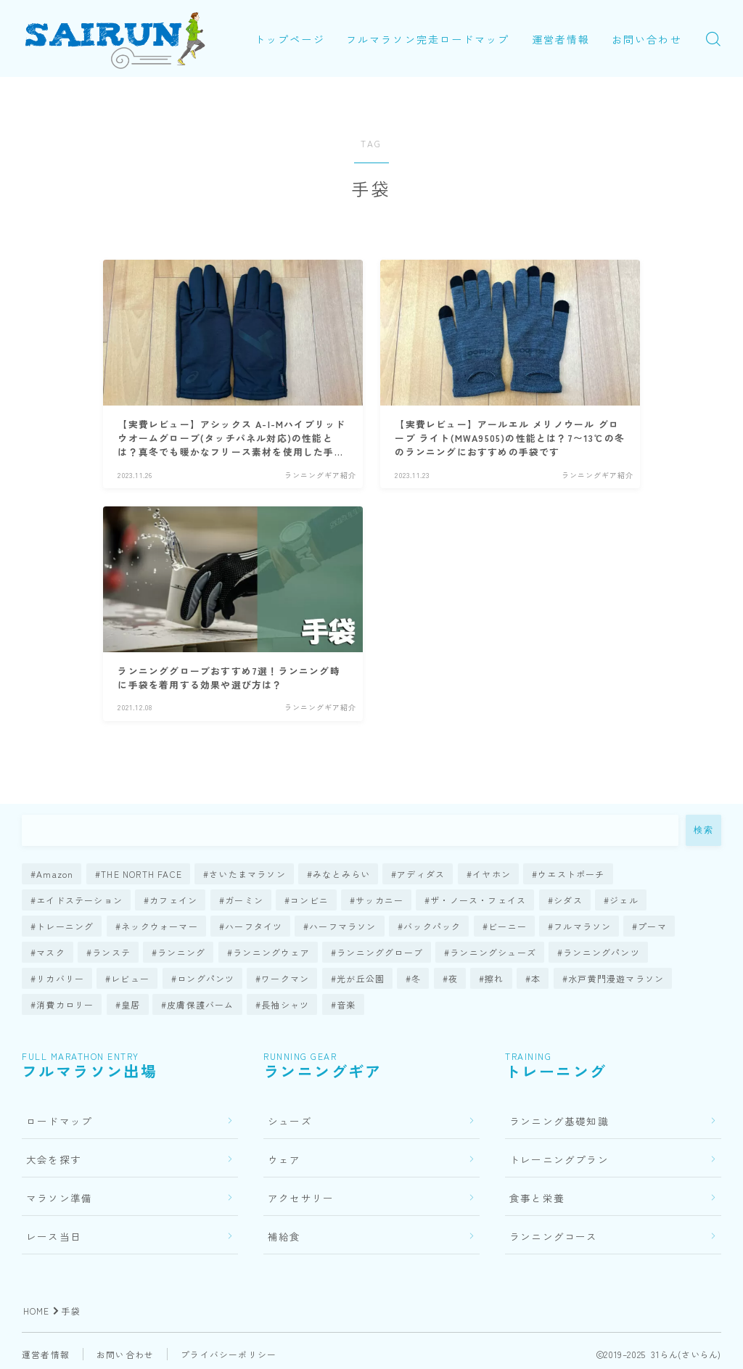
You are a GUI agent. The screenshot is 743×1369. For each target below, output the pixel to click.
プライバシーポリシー (228, 1354)
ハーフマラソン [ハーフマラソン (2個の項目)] (342, 926)
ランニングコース (553, 1236)
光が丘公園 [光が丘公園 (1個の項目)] (361, 978)
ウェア (284, 1159)
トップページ (300, 22)
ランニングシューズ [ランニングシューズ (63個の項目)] (493, 952)
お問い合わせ (309, 56)
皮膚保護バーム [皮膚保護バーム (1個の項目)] (201, 1004)
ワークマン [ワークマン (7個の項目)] (285, 978)
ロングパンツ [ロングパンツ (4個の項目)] (205, 978)
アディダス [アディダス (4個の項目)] (422, 874)
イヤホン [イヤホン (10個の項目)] (491, 874)
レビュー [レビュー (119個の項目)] (131, 978)
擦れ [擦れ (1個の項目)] (494, 978)
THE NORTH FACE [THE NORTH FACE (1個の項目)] (141, 874)
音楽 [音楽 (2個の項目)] (346, 1004)
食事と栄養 (537, 1198)
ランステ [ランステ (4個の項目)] (111, 952)
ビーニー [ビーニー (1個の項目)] (507, 926)
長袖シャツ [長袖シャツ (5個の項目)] (285, 1004)
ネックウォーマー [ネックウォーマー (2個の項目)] (159, 926)
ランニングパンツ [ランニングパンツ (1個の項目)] (601, 952)
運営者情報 (571, 22)
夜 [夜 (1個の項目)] (453, 978)
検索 (703, 830)
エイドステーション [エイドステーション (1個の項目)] (79, 900)
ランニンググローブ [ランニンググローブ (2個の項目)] (380, 952)
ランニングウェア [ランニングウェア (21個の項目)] (271, 952)
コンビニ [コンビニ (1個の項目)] (309, 900)
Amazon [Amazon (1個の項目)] (54, 874)
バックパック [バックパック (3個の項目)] (432, 926)
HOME (36, 1310)
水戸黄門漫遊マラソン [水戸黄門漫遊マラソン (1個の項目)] (616, 978)
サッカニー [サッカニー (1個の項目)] (379, 900)
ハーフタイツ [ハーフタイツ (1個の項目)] (253, 926)
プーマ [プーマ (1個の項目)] (653, 926)
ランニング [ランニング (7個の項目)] (181, 952)
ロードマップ (59, 1121)
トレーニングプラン (559, 1159)
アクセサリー (301, 1198)
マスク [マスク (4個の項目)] (50, 952)
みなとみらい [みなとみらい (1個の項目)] (341, 874)
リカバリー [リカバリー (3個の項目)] (60, 978)
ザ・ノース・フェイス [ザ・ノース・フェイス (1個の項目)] (479, 900)
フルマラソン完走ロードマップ (438, 22)
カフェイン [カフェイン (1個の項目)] (173, 900)
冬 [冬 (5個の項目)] (416, 978)
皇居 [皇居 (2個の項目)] (130, 1004)
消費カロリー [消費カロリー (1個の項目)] (65, 1004)
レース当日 (53, 1236)
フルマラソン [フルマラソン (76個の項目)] (582, 926)
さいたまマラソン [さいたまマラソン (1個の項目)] (247, 874)
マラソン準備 (59, 1198)
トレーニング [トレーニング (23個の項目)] (65, 926)
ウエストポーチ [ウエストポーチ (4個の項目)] (571, 874)
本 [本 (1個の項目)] (536, 978)
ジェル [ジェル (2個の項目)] (624, 900)
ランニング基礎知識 (559, 1121)
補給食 (284, 1236)
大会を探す (53, 1159)
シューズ (290, 1121)
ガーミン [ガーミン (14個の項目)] (244, 900)
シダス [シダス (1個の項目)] (568, 900)
